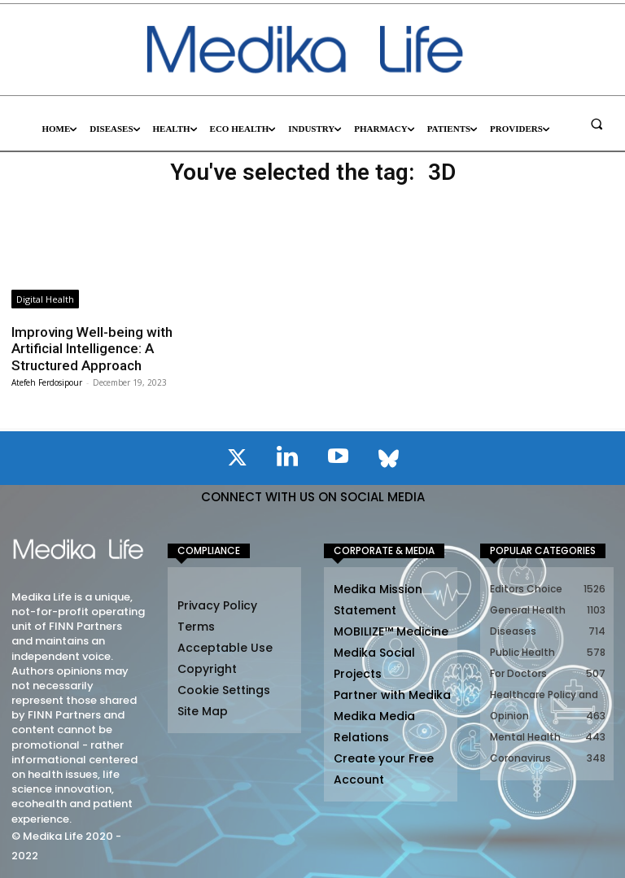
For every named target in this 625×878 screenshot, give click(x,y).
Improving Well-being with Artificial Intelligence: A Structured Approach (92, 348)
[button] (596, 124)
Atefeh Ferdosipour (46, 382)
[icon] (236, 460)
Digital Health (45, 299)
